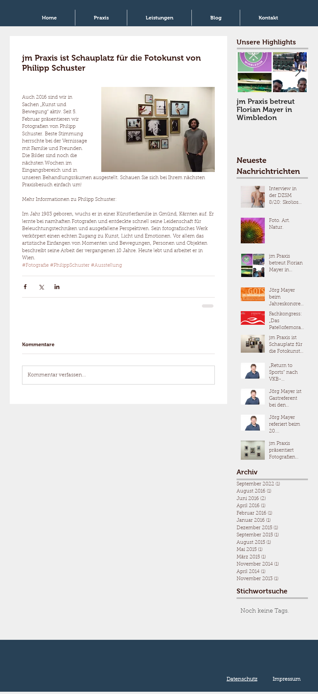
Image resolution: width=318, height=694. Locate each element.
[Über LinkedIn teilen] (57, 287)
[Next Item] (297, 72)
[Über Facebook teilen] (25, 287)
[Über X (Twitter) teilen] (41, 287)
